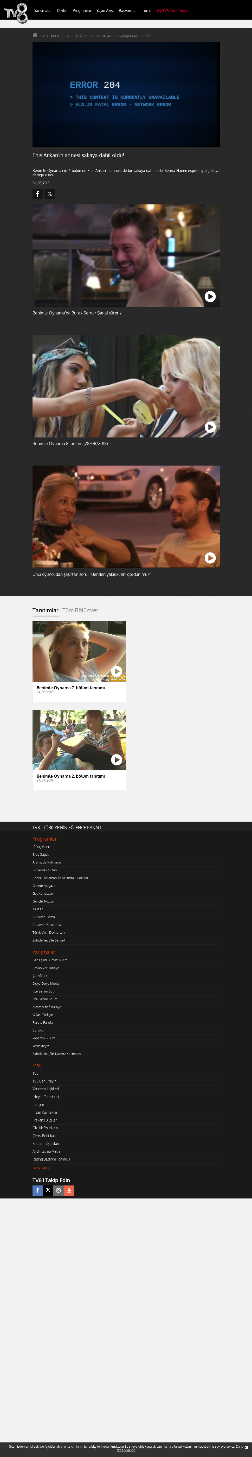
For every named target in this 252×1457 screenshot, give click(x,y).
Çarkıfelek (40, 976)
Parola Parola (43, 1022)
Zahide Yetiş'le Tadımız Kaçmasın (57, 1054)
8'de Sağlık (41, 854)
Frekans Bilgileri (45, 1120)
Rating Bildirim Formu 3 (51, 1159)
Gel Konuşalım (43, 893)
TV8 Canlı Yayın (172, 11)
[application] (125, 94)
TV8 (35, 1073)
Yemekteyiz (41, 1046)
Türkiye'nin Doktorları (48, 932)
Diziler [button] (62, 10)
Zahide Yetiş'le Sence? (49, 940)
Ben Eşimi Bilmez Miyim (50, 960)
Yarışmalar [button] (43, 10)
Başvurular (128, 10)
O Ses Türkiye (43, 1015)
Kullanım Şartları (46, 1143)
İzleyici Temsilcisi (46, 1096)
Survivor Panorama (47, 925)
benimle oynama (65, 35)
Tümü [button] (146, 10)
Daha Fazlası (41, 1168)
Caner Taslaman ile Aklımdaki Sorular (60, 878)
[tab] (46, 611)
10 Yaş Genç (41, 846)
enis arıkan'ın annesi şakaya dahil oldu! (117, 35)
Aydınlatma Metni (47, 1151)
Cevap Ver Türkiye (46, 968)
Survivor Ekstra (44, 917)
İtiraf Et (38, 909)
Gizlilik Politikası (45, 1128)
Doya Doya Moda (46, 983)
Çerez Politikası (44, 1135)
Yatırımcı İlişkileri (46, 1089)
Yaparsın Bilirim (44, 1038)
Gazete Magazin (44, 886)
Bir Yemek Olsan (45, 870)
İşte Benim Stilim (45, 991)
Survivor (39, 1030)
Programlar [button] (82, 10)
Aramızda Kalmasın (47, 862)
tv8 (43, 35)
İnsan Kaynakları (45, 1112)
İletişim (38, 1104)
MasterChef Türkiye (47, 1007)
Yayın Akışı (105, 10)
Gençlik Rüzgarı (44, 901)
